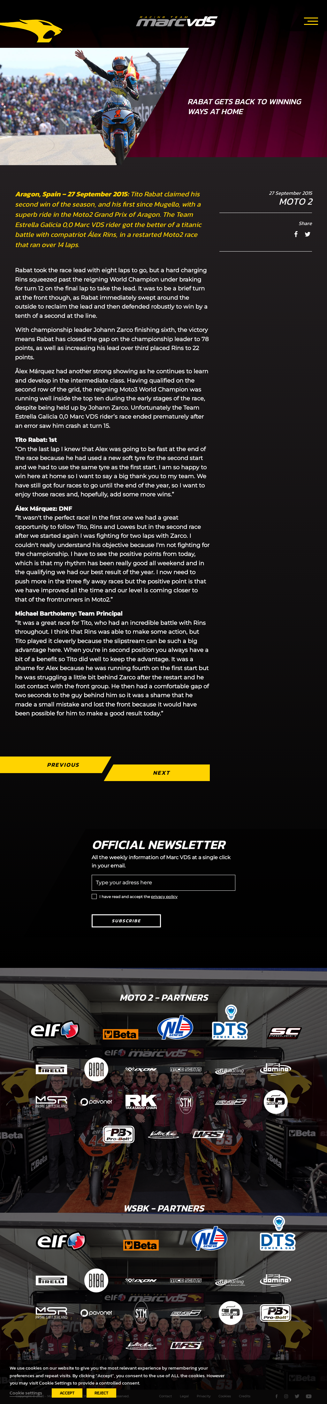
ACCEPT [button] (67, 1393)
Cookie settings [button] (26, 1392)
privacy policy (164, 896)
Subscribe (126, 921)
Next (161, 772)
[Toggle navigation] (311, 20)
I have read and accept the (138, 896)
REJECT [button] (101, 1393)
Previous (63, 764)
